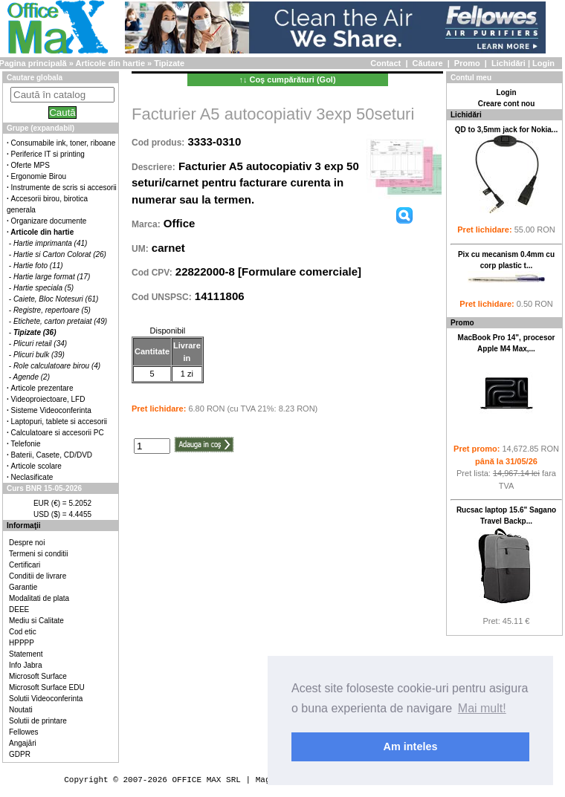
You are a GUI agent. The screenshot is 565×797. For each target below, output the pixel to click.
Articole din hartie (111, 63)
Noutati (21, 710)
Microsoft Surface (38, 676)
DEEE (19, 609)
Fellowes (23, 732)
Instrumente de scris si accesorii (64, 187)
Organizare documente (49, 221)
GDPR (19, 754)
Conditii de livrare (37, 576)
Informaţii (24, 525)
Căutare (428, 63)
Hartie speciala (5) (43, 288)
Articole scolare (36, 466)
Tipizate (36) (34, 332)
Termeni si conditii (38, 554)
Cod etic (22, 632)
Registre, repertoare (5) (52, 310)
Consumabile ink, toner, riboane (63, 143)
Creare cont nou (506, 104)
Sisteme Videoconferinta (51, 410)
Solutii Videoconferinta (46, 698)
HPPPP (21, 643)
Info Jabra (25, 665)
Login (543, 63)
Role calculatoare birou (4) (56, 366)
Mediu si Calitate (36, 621)
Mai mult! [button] (482, 708)
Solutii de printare (38, 721)
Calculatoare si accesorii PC (57, 433)
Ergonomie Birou (38, 176)
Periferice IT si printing (48, 154)
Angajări (22, 743)
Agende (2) (31, 377)
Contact (385, 63)
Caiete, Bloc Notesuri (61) (56, 299)
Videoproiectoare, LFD (48, 399)
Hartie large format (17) (51, 277)
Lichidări (508, 63)
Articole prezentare (42, 388)
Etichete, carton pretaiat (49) (60, 321)
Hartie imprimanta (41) (50, 243)
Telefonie (26, 444)
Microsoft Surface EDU (47, 687)
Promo (467, 63)
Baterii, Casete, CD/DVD (51, 455)
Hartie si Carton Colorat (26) (59, 254)
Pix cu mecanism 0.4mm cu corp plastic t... (506, 268)
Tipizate (169, 63)
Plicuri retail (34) (40, 343)
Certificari (24, 565)
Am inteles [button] (411, 746)
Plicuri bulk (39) (39, 355)
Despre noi (27, 543)
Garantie (23, 587)
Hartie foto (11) (38, 265)
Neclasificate (32, 477)
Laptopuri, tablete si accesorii (59, 421)
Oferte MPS (30, 165)
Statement (26, 654)
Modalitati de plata (39, 598)
